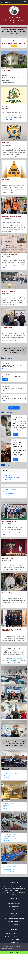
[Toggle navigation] (25, 2)
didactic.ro (6, 809)
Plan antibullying (9, 495)
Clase (14, 909)
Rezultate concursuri (10, 493)
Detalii (11, 119)
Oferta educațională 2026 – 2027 (14, 43)
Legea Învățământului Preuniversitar (14, 918)
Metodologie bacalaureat (10, 836)
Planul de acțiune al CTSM (10, 774)
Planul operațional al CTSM (10, 772)
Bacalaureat (8, 475)
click (14, 82)
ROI (6, 491)
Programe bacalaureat (9, 838)
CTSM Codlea (5, 2)
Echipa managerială (8, 871)
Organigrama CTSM (8, 869)
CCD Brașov (6, 807)
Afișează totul (14, 408)
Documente (8, 479)
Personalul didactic (14, 906)
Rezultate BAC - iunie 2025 (12, 477)
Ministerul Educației (8, 803)
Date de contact (7, 868)
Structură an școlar (10, 474)
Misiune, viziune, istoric (9, 866)
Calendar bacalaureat (9, 835)
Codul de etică (7, 775)
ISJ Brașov (6, 805)
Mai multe (6, 777)
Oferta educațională (10, 489)
